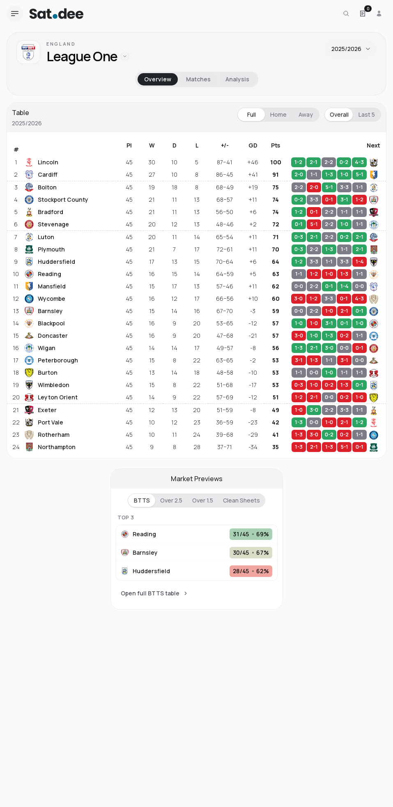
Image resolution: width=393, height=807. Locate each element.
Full (251, 114)
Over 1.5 (202, 500)
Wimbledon (47, 385)
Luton (39, 237)
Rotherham (47, 434)
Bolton (41, 187)
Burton (41, 372)
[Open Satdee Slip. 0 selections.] (362, 13)
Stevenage (47, 224)
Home (278, 114)
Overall (339, 114)
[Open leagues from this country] (125, 56)
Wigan (40, 348)
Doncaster (46, 335)
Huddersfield (50, 261)
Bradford (44, 212)
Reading (43, 274)
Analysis (237, 79)
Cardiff (41, 174)
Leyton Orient (51, 397)
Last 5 (367, 114)
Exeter (41, 410)
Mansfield (45, 286)
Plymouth (45, 249)
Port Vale (44, 422)
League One (81, 56)
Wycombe (45, 298)
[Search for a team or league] (346, 13)
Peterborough (51, 360)
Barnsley (44, 311)
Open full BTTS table (154, 593)
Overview (157, 79)
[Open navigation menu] (15, 13)
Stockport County (56, 199)
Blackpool (45, 323)
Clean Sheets (241, 500)
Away (306, 114)
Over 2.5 (171, 500)
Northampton (50, 447)
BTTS (142, 500)
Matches (198, 79)
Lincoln (41, 162)
